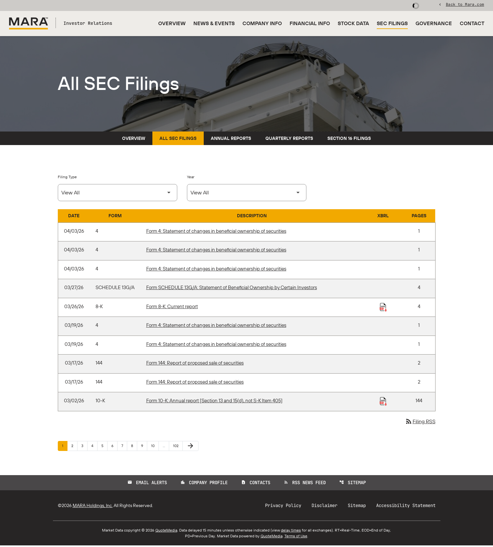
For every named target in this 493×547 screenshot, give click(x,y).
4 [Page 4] (94, 446)
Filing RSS (420, 423)
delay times (291, 531)
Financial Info (310, 23)
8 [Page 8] (134, 446)
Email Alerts (147, 484)
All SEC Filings (178, 139)
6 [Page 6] (114, 446)
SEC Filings (392, 23)
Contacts (255, 484)
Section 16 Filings (349, 139)
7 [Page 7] (124, 446)
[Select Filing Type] (117, 193)
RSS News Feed (305, 484)
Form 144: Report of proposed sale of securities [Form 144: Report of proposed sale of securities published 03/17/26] (195, 364)
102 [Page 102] (177, 446)
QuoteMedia (166, 531)
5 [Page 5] (104, 446)
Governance (434, 23)
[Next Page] (190, 447)
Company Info (262, 23)
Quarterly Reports (289, 139)
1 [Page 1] (64, 446)
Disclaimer (324, 507)
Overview (172, 23)
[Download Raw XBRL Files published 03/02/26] (383, 402)
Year (190, 178)
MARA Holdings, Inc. (93, 507)
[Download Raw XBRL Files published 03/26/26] (383, 308)
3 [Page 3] (84, 446)
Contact (472, 23)
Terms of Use (295, 537)
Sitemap (352, 484)
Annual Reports (231, 139)
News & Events (214, 23)
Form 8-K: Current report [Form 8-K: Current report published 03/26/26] (172, 308)
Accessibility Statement (406, 507)
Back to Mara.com (465, 5)
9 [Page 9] (144, 446)
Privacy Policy (283, 507)
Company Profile (204, 484)
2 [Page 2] (74, 446)
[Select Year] (246, 193)
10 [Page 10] (155, 446)
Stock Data (353, 23)
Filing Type (67, 178)
